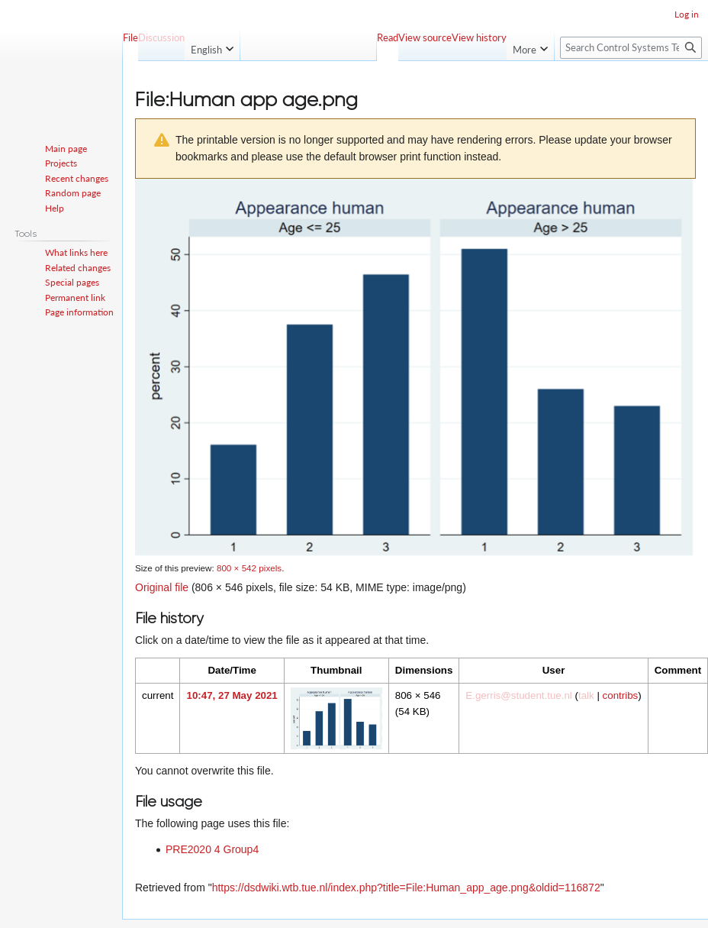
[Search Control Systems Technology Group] (631, 48)
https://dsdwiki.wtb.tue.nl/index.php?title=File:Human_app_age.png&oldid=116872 (406, 887)
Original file (161, 587)
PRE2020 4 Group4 (212, 849)
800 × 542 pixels (249, 568)
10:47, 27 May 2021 (231, 695)
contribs (621, 695)
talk (586, 695)
